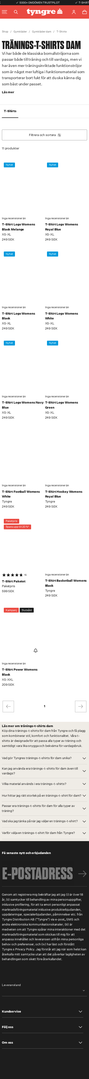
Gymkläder (20, 31)
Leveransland (11, 985)
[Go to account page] (74, 12)
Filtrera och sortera (45, 135)
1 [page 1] (44, 706)
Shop (5, 31)
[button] (44, 758)
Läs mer (8, 92)
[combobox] (44, 990)
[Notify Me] (35, 650)
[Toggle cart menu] (84, 12)
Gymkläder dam (41, 31)
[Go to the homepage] (44, 12)
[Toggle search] (16, 12)
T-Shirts (61, 31)
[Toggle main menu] (4, 12)
